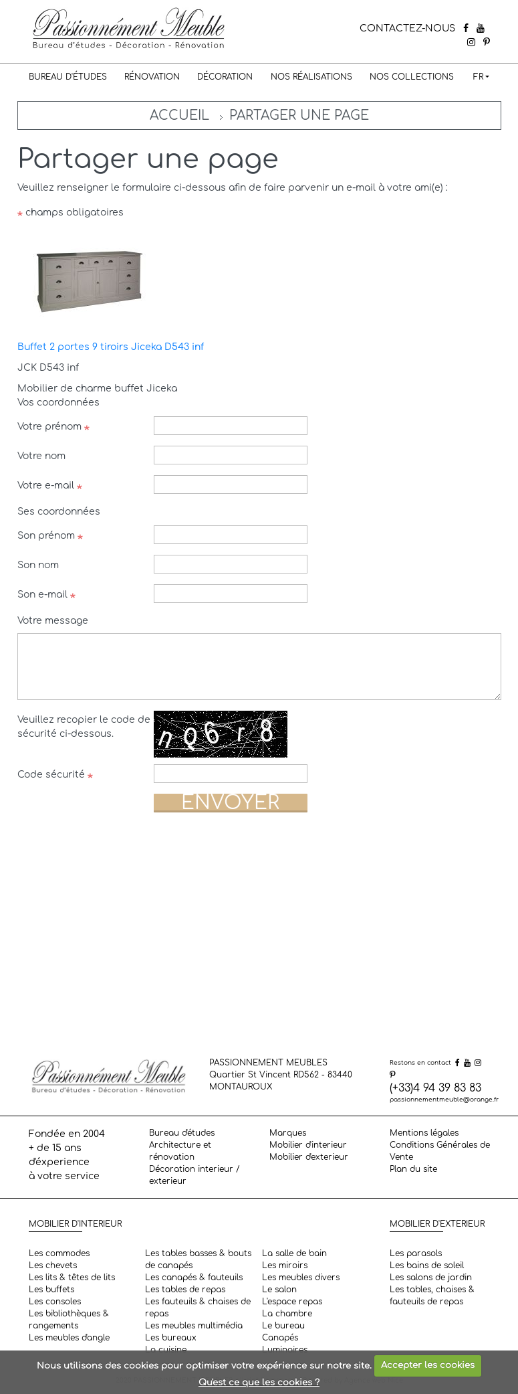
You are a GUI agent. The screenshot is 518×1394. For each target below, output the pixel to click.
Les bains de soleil (427, 1265)
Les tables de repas (185, 1289)
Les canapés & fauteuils (194, 1277)
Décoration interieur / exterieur (194, 1175)
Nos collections (412, 77)
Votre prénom (53, 427)
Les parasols (416, 1253)
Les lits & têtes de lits (72, 1277)
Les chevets (53, 1265)
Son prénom (50, 536)
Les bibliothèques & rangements (69, 1319)
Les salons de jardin (431, 1277)
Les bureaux (171, 1337)
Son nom (38, 565)
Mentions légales (424, 1133)
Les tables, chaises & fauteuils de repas (432, 1295)
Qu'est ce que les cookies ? (259, 1382)
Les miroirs (284, 1265)
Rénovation (152, 77)
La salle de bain (294, 1253)
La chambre (287, 1313)
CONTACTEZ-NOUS (407, 28)
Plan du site (413, 1169)
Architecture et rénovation (180, 1151)
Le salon (279, 1289)
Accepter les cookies (428, 1365)
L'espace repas (292, 1301)
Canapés (280, 1337)
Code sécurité (55, 775)
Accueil (179, 115)
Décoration (225, 77)
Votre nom (41, 456)
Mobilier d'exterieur (308, 1157)
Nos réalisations (311, 77)
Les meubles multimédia (194, 1325)
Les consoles (55, 1301)
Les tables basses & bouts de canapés (198, 1259)
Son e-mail (46, 595)
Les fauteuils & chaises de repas (198, 1307)
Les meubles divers (301, 1277)
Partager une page (299, 115)
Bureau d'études (68, 77)
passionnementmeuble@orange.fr (444, 1099)
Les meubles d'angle (69, 1337)
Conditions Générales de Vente (440, 1151)
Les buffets (51, 1289)
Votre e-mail (49, 486)
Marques (287, 1133)
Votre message (52, 621)
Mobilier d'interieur (308, 1145)
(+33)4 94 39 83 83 (435, 1088)
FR (478, 77)
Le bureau (283, 1325)
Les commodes (59, 1253)
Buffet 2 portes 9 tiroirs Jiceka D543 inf (110, 347)
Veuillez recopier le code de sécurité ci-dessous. (83, 727)
